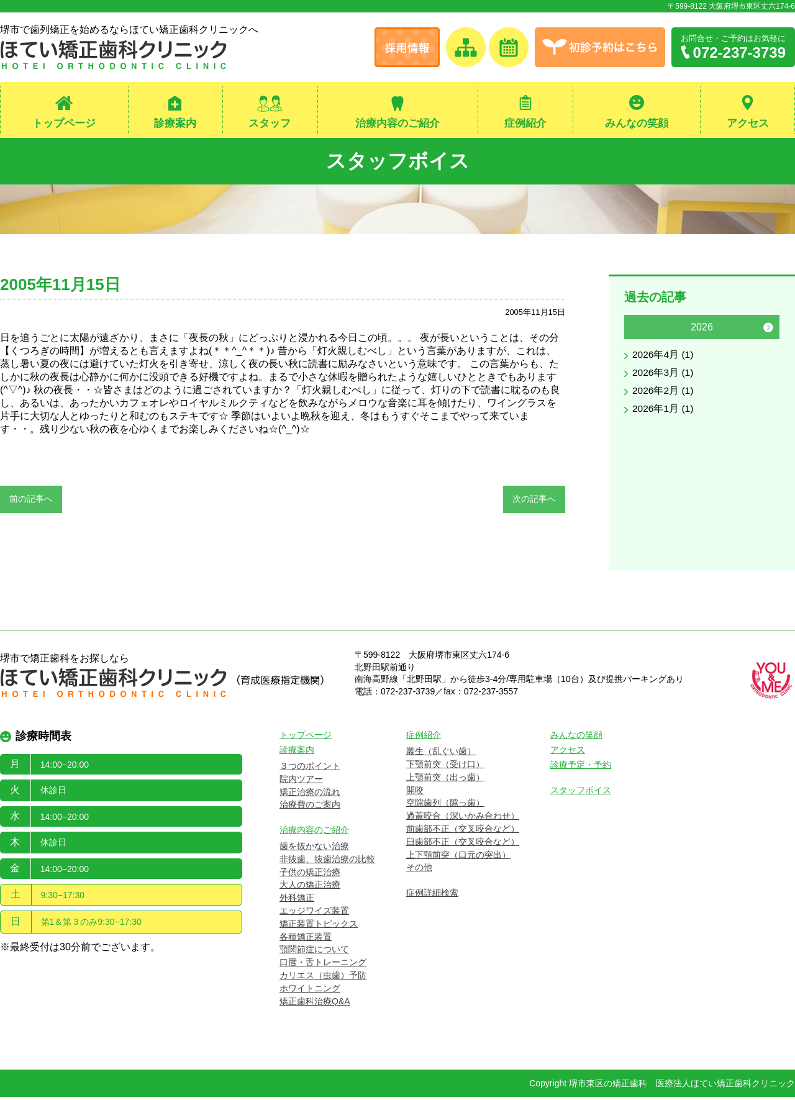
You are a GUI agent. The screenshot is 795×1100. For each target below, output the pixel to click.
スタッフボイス (397, 162)
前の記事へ (31, 501)
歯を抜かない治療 (314, 849)
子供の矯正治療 (309, 875)
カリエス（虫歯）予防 (322, 978)
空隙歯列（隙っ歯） (445, 806)
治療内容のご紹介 (397, 123)
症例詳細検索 (432, 896)
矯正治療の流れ (309, 794)
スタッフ (269, 123)
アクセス (748, 123)
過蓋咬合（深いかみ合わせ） (462, 819)
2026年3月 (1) (663, 375)
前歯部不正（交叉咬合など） (462, 832)
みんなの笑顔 (636, 123)
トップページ (64, 123)
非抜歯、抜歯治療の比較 (327, 861)
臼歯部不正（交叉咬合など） (462, 844)
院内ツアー (301, 781)
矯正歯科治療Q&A (314, 1004)
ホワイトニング (309, 991)
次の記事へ (534, 501)
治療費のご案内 (309, 807)
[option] (701, 370)
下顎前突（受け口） (445, 767)
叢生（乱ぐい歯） (441, 754)
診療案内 (175, 123)
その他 (419, 870)
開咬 (415, 793)
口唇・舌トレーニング (322, 965)
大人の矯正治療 (309, 888)
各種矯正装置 (305, 939)
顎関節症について (314, 952)
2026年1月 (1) (663, 411)
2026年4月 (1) (663, 357)
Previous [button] (635, 330)
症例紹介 (525, 123)
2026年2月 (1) (663, 393)
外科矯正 (296, 901)
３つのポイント (309, 769)
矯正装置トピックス (318, 926)
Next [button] (768, 330)
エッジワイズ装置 (314, 914)
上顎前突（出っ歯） (445, 779)
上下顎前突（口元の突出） (458, 857)
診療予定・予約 (580, 768)
